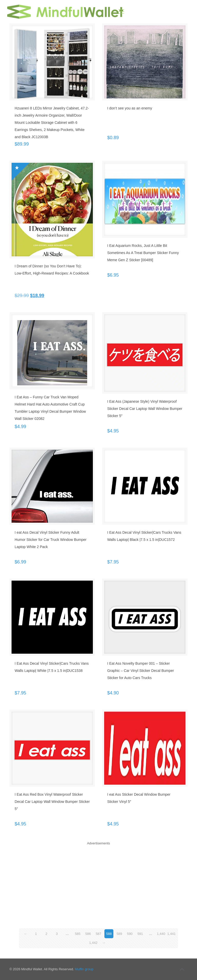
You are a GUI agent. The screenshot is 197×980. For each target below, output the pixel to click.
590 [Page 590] (130, 934)
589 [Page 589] (119, 934)
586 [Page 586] (88, 934)
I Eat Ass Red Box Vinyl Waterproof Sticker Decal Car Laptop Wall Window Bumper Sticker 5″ (52, 801)
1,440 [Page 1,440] (161, 934)
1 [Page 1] (36, 934)
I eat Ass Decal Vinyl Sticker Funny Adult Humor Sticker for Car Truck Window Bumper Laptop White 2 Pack (50, 539)
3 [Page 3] (57, 934)
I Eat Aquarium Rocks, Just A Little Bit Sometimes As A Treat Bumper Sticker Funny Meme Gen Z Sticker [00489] (143, 253)
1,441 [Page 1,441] (171, 934)
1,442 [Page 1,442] (93, 943)
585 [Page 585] (78, 934)
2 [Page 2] (46, 934)
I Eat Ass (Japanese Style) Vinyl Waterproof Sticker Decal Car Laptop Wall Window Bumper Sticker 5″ (144, 408)
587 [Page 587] (98, 934)
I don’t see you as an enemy (129, 108)
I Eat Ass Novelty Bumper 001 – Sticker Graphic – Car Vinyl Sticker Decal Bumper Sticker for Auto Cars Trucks (140, 670)
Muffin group (84, 969)
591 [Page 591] (140, 934)
